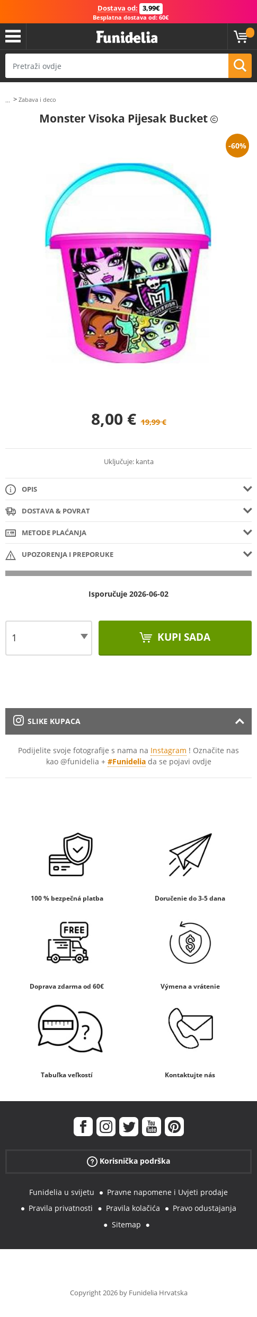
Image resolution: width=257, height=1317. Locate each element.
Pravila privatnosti (61, 1208)
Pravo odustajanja (204, 1208)
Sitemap (126, 1224)
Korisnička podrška (128, 1160)
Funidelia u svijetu (61, 1192)
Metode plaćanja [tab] (45, 533)
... (7, 100)
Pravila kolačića (133, 1208)
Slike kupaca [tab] (47, 721)
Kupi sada (182, 637)
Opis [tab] (21, 489)
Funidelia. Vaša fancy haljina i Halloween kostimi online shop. (126, 37)
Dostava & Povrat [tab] (47, 511)
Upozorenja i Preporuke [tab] (59, 555)
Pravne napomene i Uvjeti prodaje (167, 1192)
